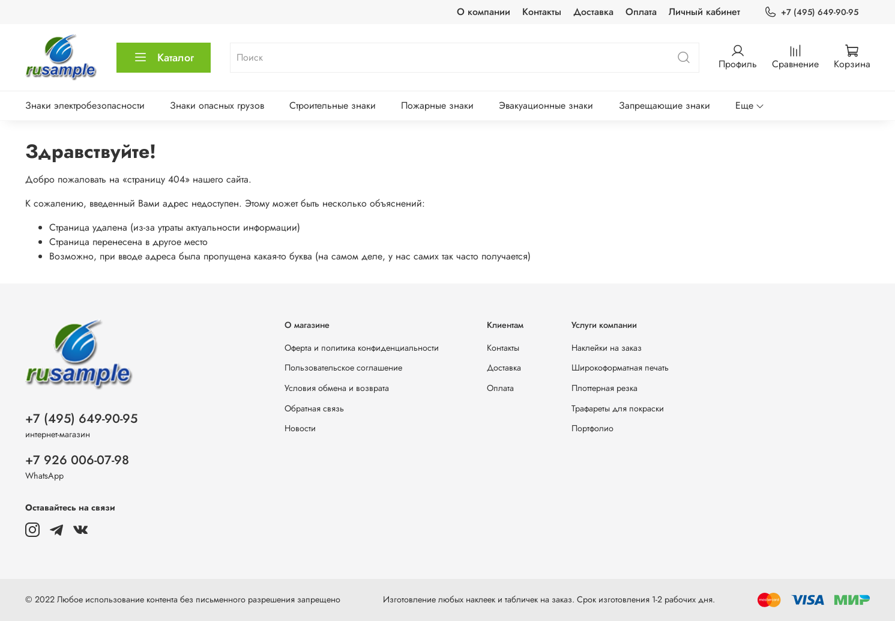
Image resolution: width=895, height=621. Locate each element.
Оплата (641, 12)
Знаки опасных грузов (217, 105)
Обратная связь (314, 408)
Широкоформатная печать (620, 368)
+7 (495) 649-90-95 (811, 12)
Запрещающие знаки (664, 105)
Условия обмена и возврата (337, 388)
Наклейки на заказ (606, 348)
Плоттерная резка (604, 388)
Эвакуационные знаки (546, 105)
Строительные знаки (332, 105)
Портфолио (592, 428)
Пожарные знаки (437, 105)
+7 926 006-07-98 (77, 460)
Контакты (541, 12)
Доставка (593, 12)
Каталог (163, 57)
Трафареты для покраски (617, 408)
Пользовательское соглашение (343, 368)
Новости (300, 428)
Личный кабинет (704, 12)
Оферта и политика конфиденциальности (362, 348)
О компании (483, 12)
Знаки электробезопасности (85, 105)
